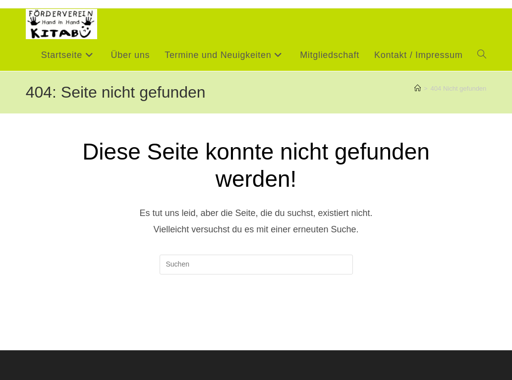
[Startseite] (417, 88)
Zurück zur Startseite (255, 315)
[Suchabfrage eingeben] (256, 264)
